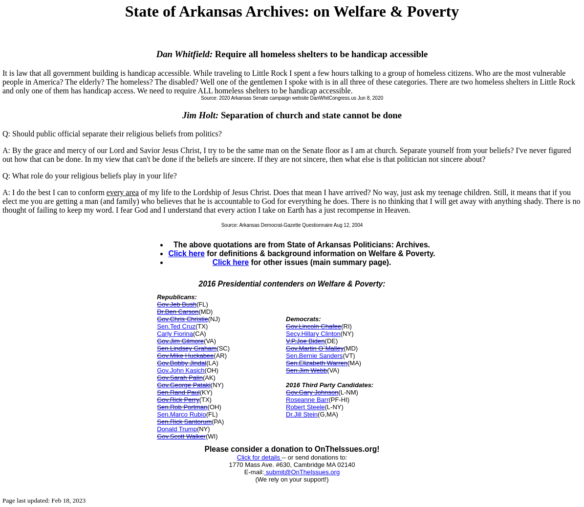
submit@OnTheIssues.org (302, 472)
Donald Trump (177, 429)
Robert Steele (305, 407)
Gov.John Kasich (180, 370)
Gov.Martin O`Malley (315, 348)
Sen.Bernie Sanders (314, 355)
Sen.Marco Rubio (181, 414)
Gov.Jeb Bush (176, 304)
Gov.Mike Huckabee (185, 355)
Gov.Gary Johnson (312, 392)
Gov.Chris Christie (182, 319)
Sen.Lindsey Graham (186, 348)
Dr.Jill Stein (302, 414)
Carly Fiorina (175, 333)
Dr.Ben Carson (177, 311)
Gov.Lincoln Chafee (313, 326)
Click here (186, 253)
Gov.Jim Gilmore (180, 341)
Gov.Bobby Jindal (181, 363)
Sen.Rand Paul (178, 392)
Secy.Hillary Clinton (313, 333)
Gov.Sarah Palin (180, 377)
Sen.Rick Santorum (184, 421)
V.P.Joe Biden (305, 341)
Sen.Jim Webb (306, 370)
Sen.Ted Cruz (176, 326)
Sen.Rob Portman (182, 407)
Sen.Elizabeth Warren (316, 363)
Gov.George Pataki (184, 385)
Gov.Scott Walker (181, 436)
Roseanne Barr (307, 399)
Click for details (259, 457)
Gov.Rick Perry (178, 399)
